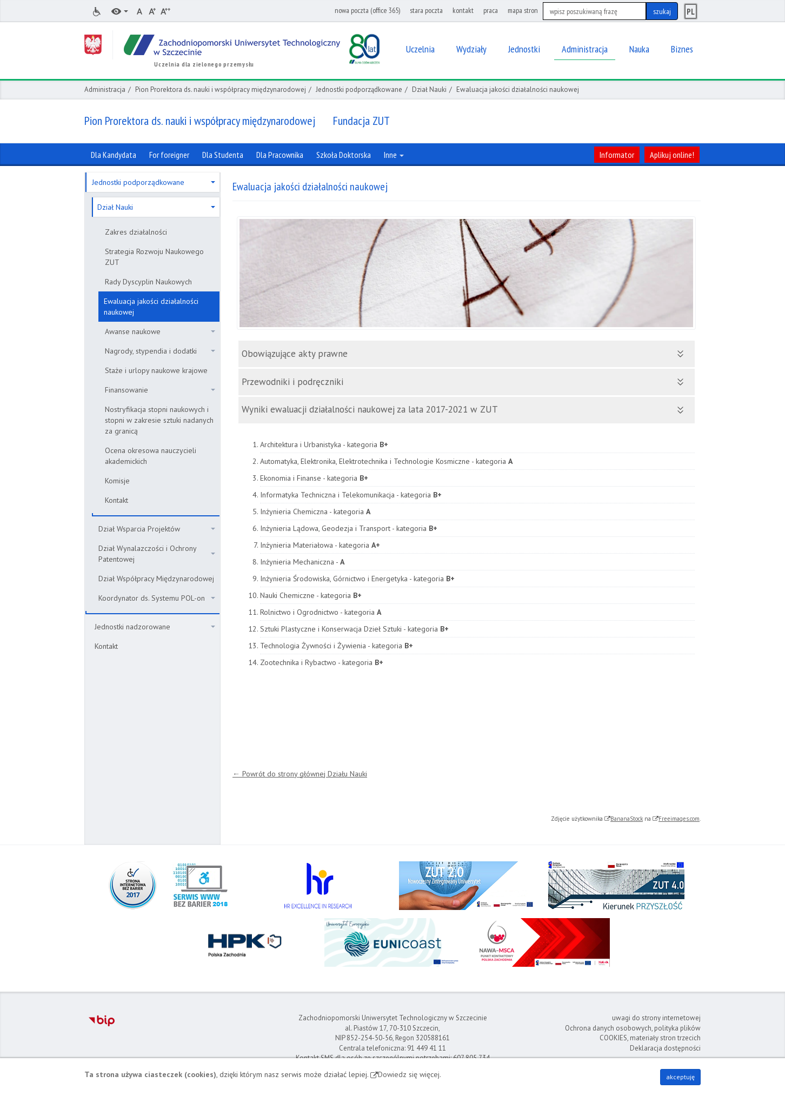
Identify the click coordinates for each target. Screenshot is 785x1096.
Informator (617, 154)
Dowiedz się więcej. (409, 1074)
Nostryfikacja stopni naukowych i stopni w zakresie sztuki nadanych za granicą (159, 420)
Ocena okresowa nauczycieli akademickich (150, 456)
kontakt (463, 10)
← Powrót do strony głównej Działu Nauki (299, 774)
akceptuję (680, 1077)
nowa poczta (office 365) (367, 10)
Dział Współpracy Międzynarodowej (156, 578)
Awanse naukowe (160, 331)
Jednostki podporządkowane (359, 89)
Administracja (104, 89)
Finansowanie (160, 390)
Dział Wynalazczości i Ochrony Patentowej (156, 553)
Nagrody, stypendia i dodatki (160, 351)
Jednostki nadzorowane (155, 627)
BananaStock (626, 818)
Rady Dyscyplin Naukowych (148, 282)
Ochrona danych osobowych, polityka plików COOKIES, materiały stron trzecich (633, 1033)
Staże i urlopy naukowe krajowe (156, 370)
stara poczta (426, 10)
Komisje (117, 481)
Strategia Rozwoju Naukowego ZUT (154, 257)
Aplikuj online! (672, 154)
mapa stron (523, 10)
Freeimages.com (679, 818)
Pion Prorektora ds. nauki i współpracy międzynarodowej (220, 89)
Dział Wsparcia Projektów (156, 529)
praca (490, 10)
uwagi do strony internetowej (656, 1017)
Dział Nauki (429, 89)
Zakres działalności (136, 232)
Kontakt (116, 500)
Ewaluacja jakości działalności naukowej (151, 306)
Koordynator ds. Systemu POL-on (156, 598)
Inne (394, 154)
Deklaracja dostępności (665, 1048)
